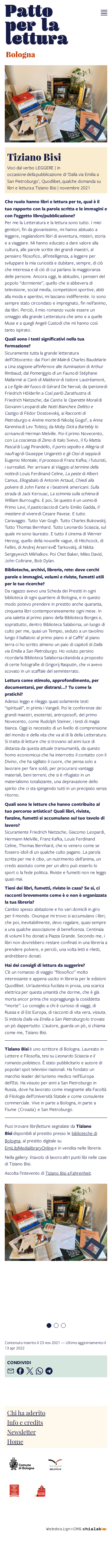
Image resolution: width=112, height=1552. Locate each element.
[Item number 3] (63, 1325)
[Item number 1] (49, 1325)
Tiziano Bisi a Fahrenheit (68, 1173)
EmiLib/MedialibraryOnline (29, 1148)
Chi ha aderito (26, 1412)
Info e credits (25, 1422)
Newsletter (21, 1432)
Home (15, 1441)
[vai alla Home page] (36, 32)
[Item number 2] (56, 1325)
